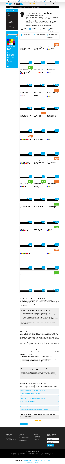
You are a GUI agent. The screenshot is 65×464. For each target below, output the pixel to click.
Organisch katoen (11, 61)
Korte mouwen (11, 54)
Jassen (9, 23)
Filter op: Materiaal (10, 57)
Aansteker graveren (27, 454)
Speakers (43, 454)
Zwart (14, 44)
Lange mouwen (11, 55)
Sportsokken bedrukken (21, 453)
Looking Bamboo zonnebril (25, 439)
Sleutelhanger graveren (48, 453)
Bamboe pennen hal (24, 440)
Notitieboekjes (13, 453)
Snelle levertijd (24, 29)
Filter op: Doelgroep (11, 46)
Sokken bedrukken (37, 437)
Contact (38, 7)
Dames (9, 48)
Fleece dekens (48, 454)
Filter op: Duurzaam (11, 64)
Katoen (9, 60)
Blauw (8, 40)
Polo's (9, 18)
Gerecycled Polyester (12, 59)
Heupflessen (36, 439)
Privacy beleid (36, 460)
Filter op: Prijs (9, 33)
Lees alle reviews (23, 424)
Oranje (12, 42)
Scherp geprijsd (42, 29)
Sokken (9, 15)
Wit (12, 44)
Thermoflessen (37, 433)
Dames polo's (10, 19)
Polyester (10, 63)
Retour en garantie (43, 460)
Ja (8, 66)
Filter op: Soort (10, 52)
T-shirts (9, 16)
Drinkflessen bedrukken (17, 454)
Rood (8, 44)
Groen (8, 42)
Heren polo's (10, 21)
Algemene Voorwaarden (28, 460)
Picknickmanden (37, 436)
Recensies (34, 7)
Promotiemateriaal (18, 7)
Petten (9, 25)
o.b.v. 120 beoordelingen (33, 5)
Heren (9, 49)
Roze (10, 44)
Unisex (9, 50)
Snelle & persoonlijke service (51, 30)
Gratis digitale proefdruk (33, 29)
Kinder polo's (10, 22)
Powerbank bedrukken (36, 454)
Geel (12, 40)
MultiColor (10, 42)
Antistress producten (31, 453)
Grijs (14, 40)
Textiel (25, 7)
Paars (14, 42)
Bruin (10, 40)
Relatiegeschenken (10, 7)
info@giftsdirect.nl (12, 439)
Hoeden (9, 26)
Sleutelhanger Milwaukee (25, 437)
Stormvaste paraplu (40, 453)
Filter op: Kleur (10, 37)
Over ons (29, 7)
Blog (49, 460)
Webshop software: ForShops (32, 462)
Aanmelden (50, 445)
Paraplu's (36, 434)
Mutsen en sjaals (11, 27)
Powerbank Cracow (24, 435)
